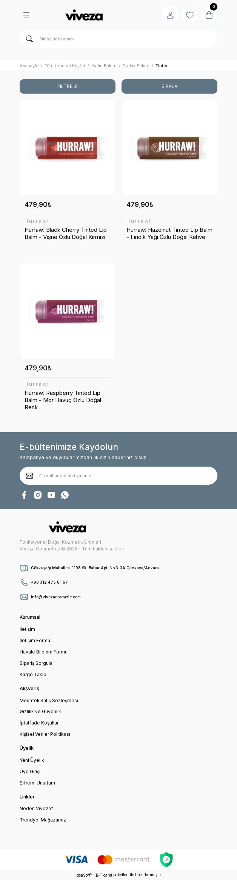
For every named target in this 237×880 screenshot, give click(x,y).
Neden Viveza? (36, 808)
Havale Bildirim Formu (44, 652)
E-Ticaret (104, 875)
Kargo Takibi (34, 674)
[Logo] (83, 15)
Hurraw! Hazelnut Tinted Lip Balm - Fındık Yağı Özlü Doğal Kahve (169, 233)
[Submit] (29, 476)
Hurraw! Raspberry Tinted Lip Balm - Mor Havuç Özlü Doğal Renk (63, 400)
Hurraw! (37, 221)
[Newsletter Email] (118, 476)
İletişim (27, 629)
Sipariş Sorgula (36, 663)
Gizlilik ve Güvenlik (40, 711)
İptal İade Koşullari (40, 723)
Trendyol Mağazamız (43, 820)
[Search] (118, 39)
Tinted (162, 65)
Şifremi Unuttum (37, 783)
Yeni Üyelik (32, 760)
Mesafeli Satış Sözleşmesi (49, 700)
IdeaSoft (83, 874)
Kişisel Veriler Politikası (45, 734)
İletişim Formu (35, 640)
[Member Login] (167, 15)
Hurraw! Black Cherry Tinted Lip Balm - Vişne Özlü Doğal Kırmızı (66, 233)
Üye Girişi (30, 771)
